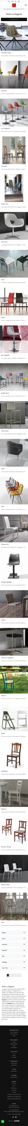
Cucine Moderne (14, 1032)
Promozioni (14, 1090)
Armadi (14, 1055)
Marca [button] (3, 938)
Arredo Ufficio (14, 1071)
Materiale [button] (4, 950)
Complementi (14, 1065)
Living (14, 1036)
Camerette (14, 1057)
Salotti (14, 1045)
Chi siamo (14, 1084)
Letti (14, 1053)
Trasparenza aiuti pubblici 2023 (14, 1096)
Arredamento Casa (10, 9)
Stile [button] (3, 956)
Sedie (16, 9)
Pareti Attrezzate (14, 1044)
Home (5, 9)
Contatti (14, 1092)
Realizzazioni (14, 1088)
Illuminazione (14, 1063)
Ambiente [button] (4, 944)
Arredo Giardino (14, 1077)
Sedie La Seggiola (21, 9)
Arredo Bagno (14, 1047)
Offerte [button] (4, 933)
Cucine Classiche (14, 1034)
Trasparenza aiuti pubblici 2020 (14, 1094)
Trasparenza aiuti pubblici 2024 (14, 1099)
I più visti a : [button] (5, 968)
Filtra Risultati (14, 19)
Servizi (14, 1086)
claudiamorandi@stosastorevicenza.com (15, 1111)
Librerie (14, 1042)
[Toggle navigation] (26, 5)
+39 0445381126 (15, 1110)
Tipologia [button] (4, 962)
